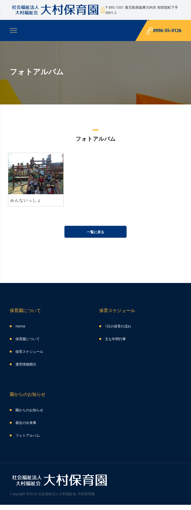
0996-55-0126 (163, 31)
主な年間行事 (115, 338)
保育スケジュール (29, 351)
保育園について (27, 338)
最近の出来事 (25, 422)
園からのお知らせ (29, 410)
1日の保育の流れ (118, 326)
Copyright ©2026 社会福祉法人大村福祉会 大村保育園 (52, 493)
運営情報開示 (25, 364)
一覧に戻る (95, 232)
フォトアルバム (27, 435)
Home (20, 326)
